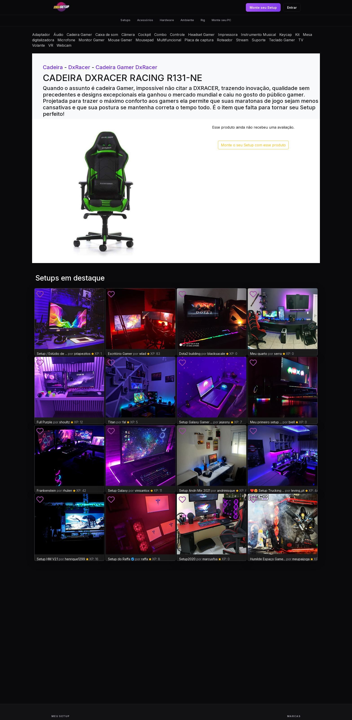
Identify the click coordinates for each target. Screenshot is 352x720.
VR (50, 45)
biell (292, 422)
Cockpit (144, 34)
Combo (160, 34)
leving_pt (297, 490)
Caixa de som (106, 34)
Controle (177, 34)
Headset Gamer (201, 34)
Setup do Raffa (119, 559)
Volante (38, 45)
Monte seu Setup (263, 7)
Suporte (259, 40)
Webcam (64, 45)
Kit (297, 34)
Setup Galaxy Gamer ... (195, 422)
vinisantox (142, 490)
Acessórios (145, 20)
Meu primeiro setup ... (266, 422)
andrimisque (226, 490)
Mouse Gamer (120, 40)
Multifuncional (169, 40)
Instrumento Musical (258, 34)
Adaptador (41, 34)
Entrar (292, 7)
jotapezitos (82, 354)
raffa (144, 559)
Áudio (58, 34)
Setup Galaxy (118, 490)
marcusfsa (210, 559)
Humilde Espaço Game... (267, 559)
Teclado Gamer (282, 40)
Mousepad (145, 40)
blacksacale (216, 354)
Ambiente (187, 20)
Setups (125, 20)
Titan (111, 422)
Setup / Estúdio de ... (52, 354)
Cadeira (53, 67)
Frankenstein (46, 490)
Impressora (228, 34)
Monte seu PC (221, 20)
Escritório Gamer (120, 354)
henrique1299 (75, 559)
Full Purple (44, 422)
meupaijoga (301, 559)
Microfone (66, 40)
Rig (203, 20)
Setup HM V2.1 (47, 559)
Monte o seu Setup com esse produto (253, 145)
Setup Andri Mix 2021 (194, 490)
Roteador (225, 40)
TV (300, 40)
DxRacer (79, 67)
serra (278, 354)
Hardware (167, 20)
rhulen (67, 490)
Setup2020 (187, 559)
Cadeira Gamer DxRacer (126, 67)
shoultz (64, 422)
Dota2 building (189, 354)
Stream (242, 40)
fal (124, 422)
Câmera (128, 34)
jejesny (224, 422)
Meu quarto (258, 354)
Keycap (285, 34)
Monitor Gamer (92, 40)
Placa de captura (199, 40)
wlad (142, 354)
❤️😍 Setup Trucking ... (267, 490)
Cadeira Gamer (79, 34)
